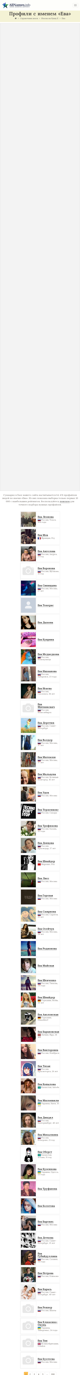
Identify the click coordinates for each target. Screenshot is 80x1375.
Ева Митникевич (46, 705)
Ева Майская (46, 965)
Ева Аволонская (48, 1014)
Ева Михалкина (48, 1134)
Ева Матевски (47, 757)
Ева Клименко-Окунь (48, 1323)
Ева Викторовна (48, 1050)
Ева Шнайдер (46, 861)
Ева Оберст (45, 1151)
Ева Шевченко (47, 980)
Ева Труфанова (47, 1188)
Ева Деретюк (46, 722)
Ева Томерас (46, 605)
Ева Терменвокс (48, 809)
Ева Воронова (46, 568)
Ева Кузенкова (47, 1169)
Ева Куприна (46, 639)
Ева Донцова (46, 842)
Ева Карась (45, 1289)
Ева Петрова (45, 1273)
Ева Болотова (46, 1205)
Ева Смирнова (47, 911)
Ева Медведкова (48, 654)
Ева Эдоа (43, 792)
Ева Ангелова (46, 551)
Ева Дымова (45, 622)
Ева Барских (45, 1221)
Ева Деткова (45, 1237)
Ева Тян (43, 1340)
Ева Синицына (47, 585)
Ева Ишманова (47, 671)
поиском (65, 501)
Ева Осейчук (46, 928)
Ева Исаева (45, 688)
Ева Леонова (46, 516)
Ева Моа (43, 535)
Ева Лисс (43, 878)
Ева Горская (45, 895)
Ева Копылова (47, 1084)
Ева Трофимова (48, 825)
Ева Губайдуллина (47, 1255)
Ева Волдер (45, 739)
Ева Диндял (45, 1117)
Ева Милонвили (48, 1100)
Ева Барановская (48, 1031)
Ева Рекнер (45, 1307)
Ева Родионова (47, 948)
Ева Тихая (44, 1066)
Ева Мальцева (47, 774)
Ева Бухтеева (46, 1358)
